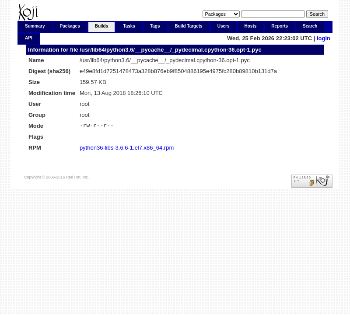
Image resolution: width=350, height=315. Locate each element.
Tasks (129, 26)
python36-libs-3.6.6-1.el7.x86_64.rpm (127, 149)
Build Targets (189, 26)
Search (310, 26)
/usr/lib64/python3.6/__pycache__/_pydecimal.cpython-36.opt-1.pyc (170, 49)
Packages (70, 26)
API (28, 37)
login (323, 38)
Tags (155, 26)
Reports (279, 26)
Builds (101, 26)
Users (223, 26)
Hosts (251, 26)
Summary (35, 26)
